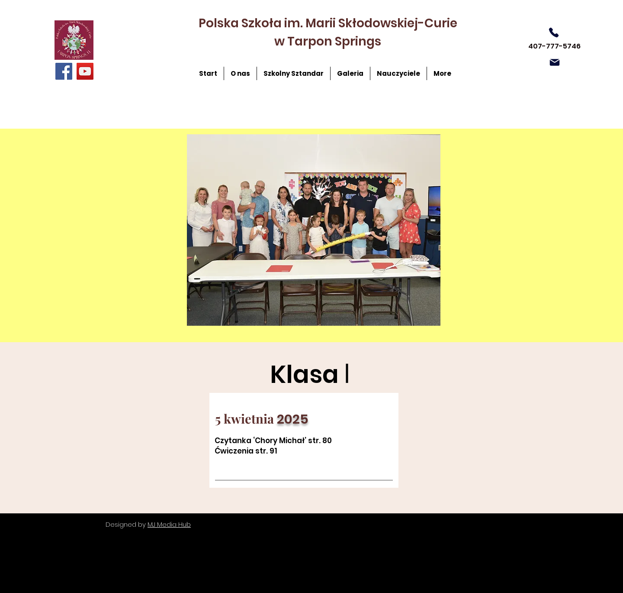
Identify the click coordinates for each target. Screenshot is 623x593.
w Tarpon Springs (327, 41)
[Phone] (553, 32)
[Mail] (554, 62)
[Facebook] (63, 71)
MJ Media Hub (169, 524)
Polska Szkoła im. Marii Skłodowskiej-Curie (328, 23)
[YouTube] (85, 71)
